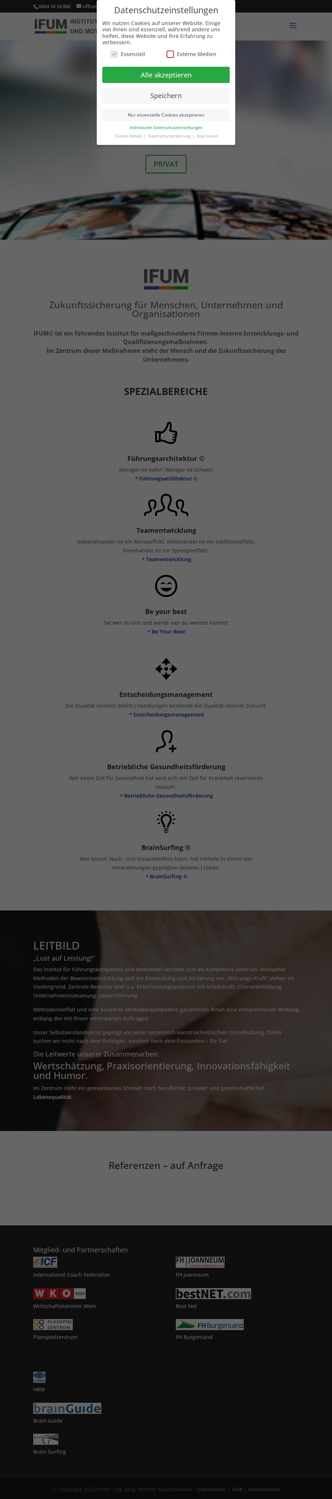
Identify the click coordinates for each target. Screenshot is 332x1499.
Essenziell (127, 54)
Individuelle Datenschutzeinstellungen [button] (166, 127)
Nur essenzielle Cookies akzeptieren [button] (166, 115)
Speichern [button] (166, 95)
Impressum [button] (207, 136)
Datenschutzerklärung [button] (170, 136)
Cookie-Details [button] (128, 136)
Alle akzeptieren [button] (166, 74)
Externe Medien (191, 54)
